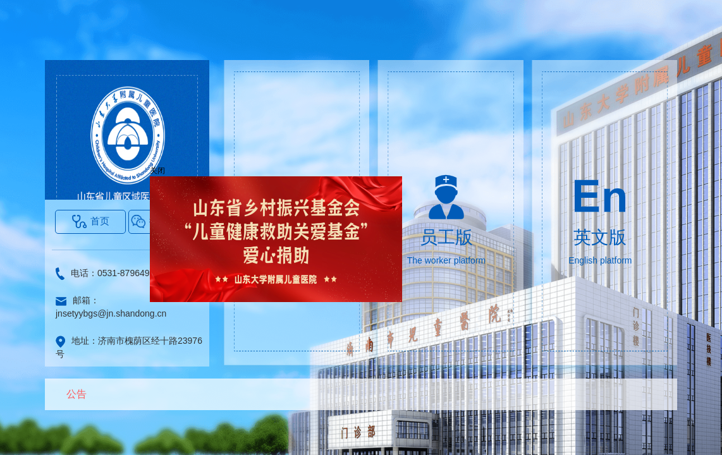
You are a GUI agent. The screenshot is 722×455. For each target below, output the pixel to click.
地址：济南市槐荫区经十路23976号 (129, 347)
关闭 (160, 173)
